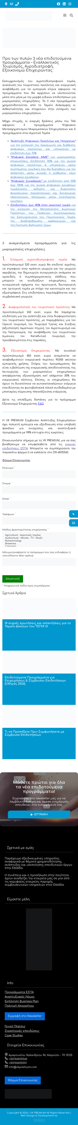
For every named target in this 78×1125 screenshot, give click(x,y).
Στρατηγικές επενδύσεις (22, 1030)
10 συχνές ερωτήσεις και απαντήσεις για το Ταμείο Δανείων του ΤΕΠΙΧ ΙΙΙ (38, 625)
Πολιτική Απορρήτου (19, 1005)
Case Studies (14, 1035)
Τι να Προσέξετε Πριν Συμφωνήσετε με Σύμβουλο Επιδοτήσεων (34, 733)
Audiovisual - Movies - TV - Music (39, 538)
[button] (65, 16)
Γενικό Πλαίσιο (15, 1026)
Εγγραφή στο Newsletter (25, 1016)
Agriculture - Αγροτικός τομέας (39, 535)
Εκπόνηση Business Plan (22, 1001)
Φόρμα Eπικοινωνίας (23, 1080)
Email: (6, 498)
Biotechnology (39, 541)
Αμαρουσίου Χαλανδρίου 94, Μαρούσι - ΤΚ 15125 (38, 1055)
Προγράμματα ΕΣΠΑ (19, 992)
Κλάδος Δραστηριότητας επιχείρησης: (25, 529)
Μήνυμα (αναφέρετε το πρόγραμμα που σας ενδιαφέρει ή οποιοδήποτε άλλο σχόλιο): (36, 554)
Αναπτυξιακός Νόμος (20, 996)
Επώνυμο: (8, 467)
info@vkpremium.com (21, 1067)
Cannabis (39, 546)
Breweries (39, 543)
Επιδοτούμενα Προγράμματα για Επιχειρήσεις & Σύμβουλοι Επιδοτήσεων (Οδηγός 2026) (35, 680)
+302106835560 (16, 1059)
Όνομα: (7, 483)
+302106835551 (16, 1063)
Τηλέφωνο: (9, 514)
